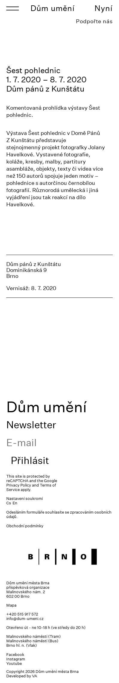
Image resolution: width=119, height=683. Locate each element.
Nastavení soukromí (24, 498)
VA (34, 676)
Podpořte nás (94, 21)
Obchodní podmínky (24, 525)
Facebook (15, 654)
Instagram (15, 659)
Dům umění (52, 8)
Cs (8, 503)
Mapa (11, 605)
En (15, 503)
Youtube (14, 663)
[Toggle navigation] (12, 8)
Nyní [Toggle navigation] (103, 8)
